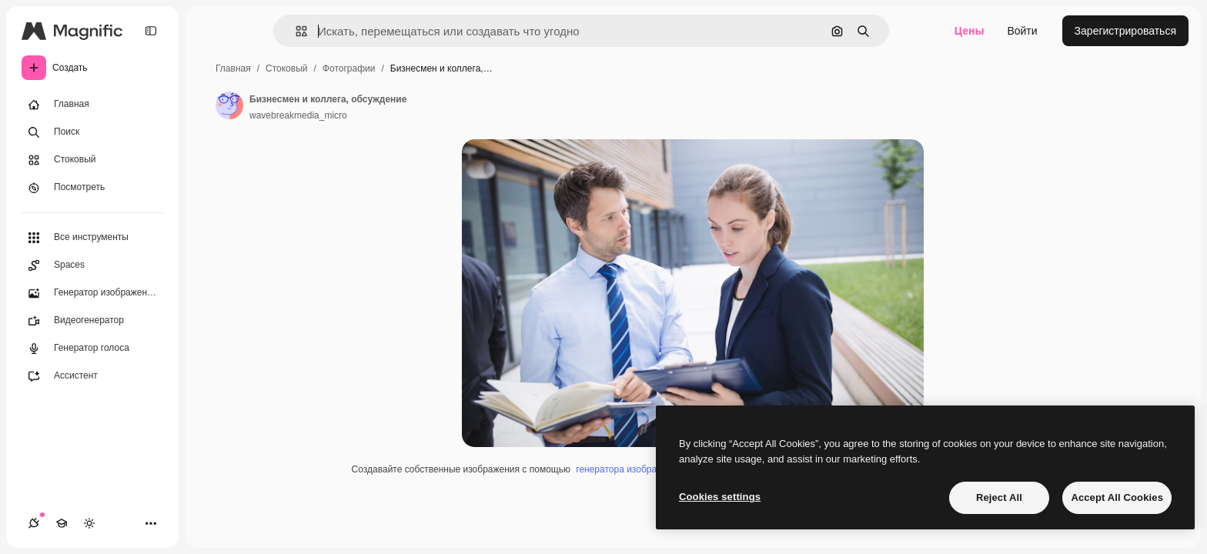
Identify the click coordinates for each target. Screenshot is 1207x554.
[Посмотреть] (92, 187)
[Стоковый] (92, 160)
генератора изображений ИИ (637, 469)
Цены (970, 31)
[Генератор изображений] (92, 293)
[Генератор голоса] (92, 348)
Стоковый (286, 68)
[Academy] (61, 523)
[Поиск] (92, 132)
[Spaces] (92, 265)
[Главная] (92, 104)
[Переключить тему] (89, 523)
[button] (295, 31)
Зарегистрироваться (1125, 31)
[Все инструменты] (92, 237)
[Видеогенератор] (92, 321)
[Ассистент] (92, 376)
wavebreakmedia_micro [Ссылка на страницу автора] (298, 115)
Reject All (999, 497)
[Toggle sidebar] (151, 30)
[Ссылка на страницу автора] (229, 105)
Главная (233, 68)
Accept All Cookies (1117, 497)
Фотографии (349, 68)
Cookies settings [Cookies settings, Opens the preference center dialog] (720, 496)
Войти (1022, 31)
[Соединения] (34, 523)
